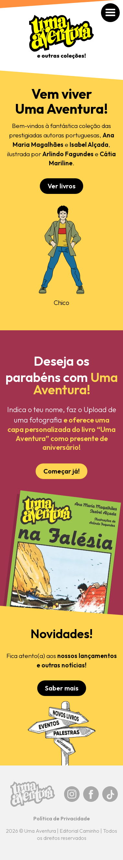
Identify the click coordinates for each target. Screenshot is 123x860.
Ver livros (61, 186)
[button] (117, 5)
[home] (61, 40)
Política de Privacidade (61, 818)
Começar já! (61, 471)
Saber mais (61, 688)
